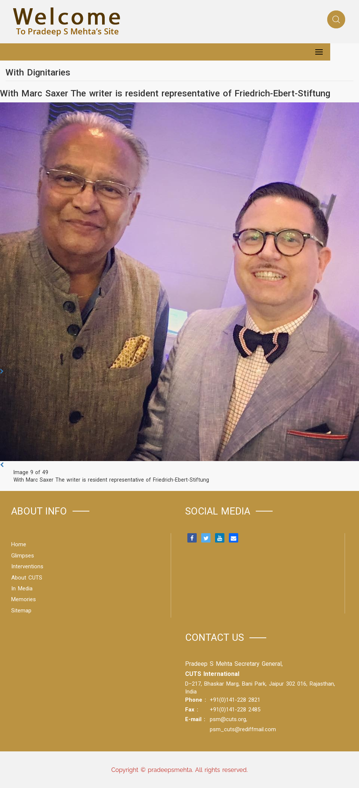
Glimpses (22, 555)
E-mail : (195, 719)
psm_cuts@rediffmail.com (243, 729)
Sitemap (21, 610)
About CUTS (26, 577)
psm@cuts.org (228, 719)
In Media (22, 588)
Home (18, 544)
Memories (23, 599)
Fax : (191, 709)
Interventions (27, 566)
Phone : (195, 699)
